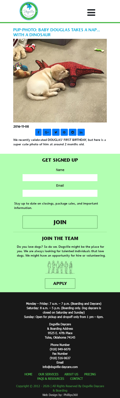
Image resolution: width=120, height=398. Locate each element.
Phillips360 (71, 395)
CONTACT (76, 378)
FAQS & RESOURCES (50, 378)
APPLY (60, 283)
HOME (28, 374)
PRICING (90, 374)
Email (60, 185)
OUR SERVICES (48, 374)
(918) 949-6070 (60, 349)
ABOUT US (71, 374)
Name (60, 170)
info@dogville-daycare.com (60, 367)
